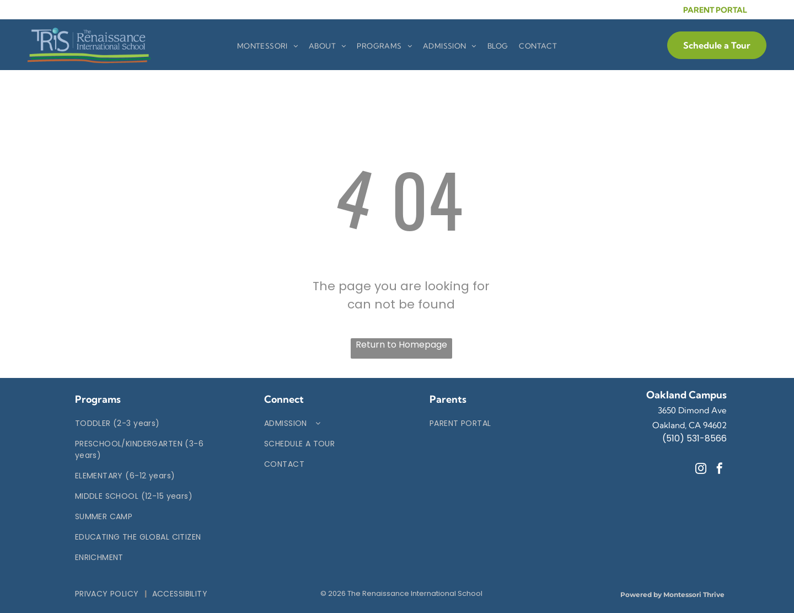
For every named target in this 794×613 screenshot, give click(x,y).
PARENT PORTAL (715, 10)
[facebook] (719, 469)
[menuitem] (267, 46)
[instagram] (701, 469)
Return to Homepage (401, 344)
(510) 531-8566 (694, 438)
